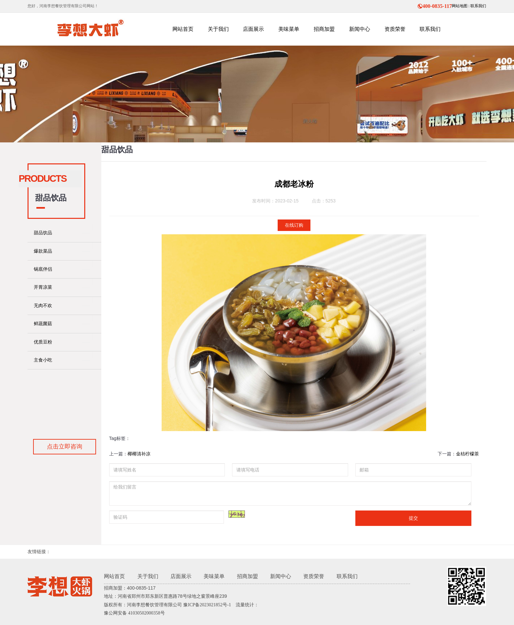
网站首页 (114, 576)
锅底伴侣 (43, 269)
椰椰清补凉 (139, 453)
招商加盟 (247, 576)
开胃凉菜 (43, 287)
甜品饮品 (43, 232)
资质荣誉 (313, 576)
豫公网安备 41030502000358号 (134, 613)
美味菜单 (214, 576)
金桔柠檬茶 (467, 453)
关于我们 (147, 576)
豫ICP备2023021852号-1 (207, 604)
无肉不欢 (43, 305)
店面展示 (180, 576)
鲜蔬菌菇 (43, 323)
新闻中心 (280, 576)
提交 (413, 518)
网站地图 (459, 6)
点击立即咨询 (64, 446)
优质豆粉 (43, 342)
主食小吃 (43, 360)
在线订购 (294, 225)
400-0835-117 (434, 6)
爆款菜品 (43, 251)
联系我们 (478, 6)
